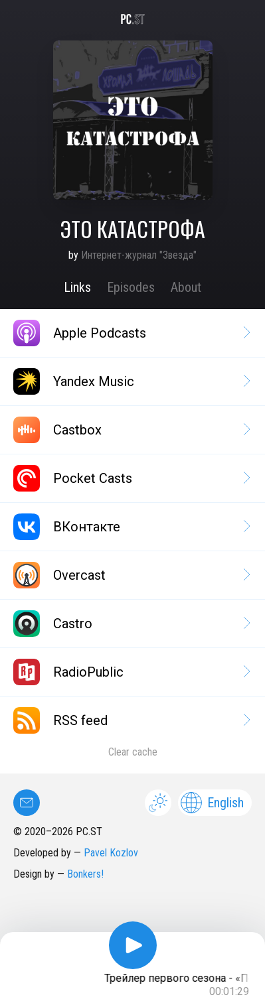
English (212, 802)
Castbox (131, 430)
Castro (131, 623)
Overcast (131, 575)
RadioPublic (131, 672)
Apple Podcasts (131, 333)
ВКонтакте (131, 527)
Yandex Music (131, 381)
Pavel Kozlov (111, 852)
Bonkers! (85, 874)
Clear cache (132, 752)
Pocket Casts (131, 478)
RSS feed (131, 720)
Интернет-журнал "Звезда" (139, 255)
